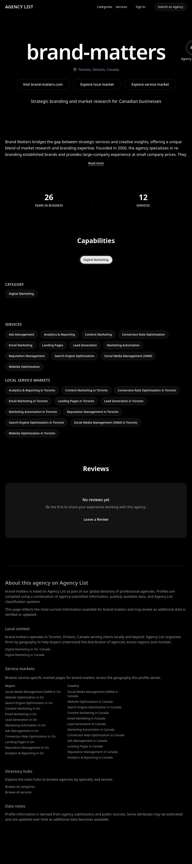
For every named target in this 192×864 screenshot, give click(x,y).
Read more (96, 163)
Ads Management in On (21, 731)
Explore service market (150, 84)
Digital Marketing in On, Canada (27, 649)
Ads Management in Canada (87, 741)
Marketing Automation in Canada (90, 729)
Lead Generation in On (21, 720)
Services (121, 7)
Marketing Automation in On (25, 725)
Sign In (141, 7)
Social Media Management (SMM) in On (33, 692)
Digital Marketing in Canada (24, 655)
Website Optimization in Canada (90, 702)
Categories (104, 7)
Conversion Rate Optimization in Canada (95, 735)
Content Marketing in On (22, 708)
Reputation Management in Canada (92, 752)
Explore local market (97, 84)
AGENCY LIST (19, 7)
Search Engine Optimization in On (29, 703)
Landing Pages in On (19, 742)
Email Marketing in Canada (86, 718)
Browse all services (18, 792)
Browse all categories (20, 787)
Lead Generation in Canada (86, 724)
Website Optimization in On (24, 697)
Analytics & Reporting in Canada (90, 757)
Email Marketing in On (21, 714)
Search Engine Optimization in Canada (94, 707)
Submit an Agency (170, 7)
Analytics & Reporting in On (24, 753)
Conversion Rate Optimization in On (30, 736)
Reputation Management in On (27, 747)
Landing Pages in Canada (85, 746)
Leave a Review (96, 519)
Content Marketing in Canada (88, 713)
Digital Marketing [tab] (96, 260)
